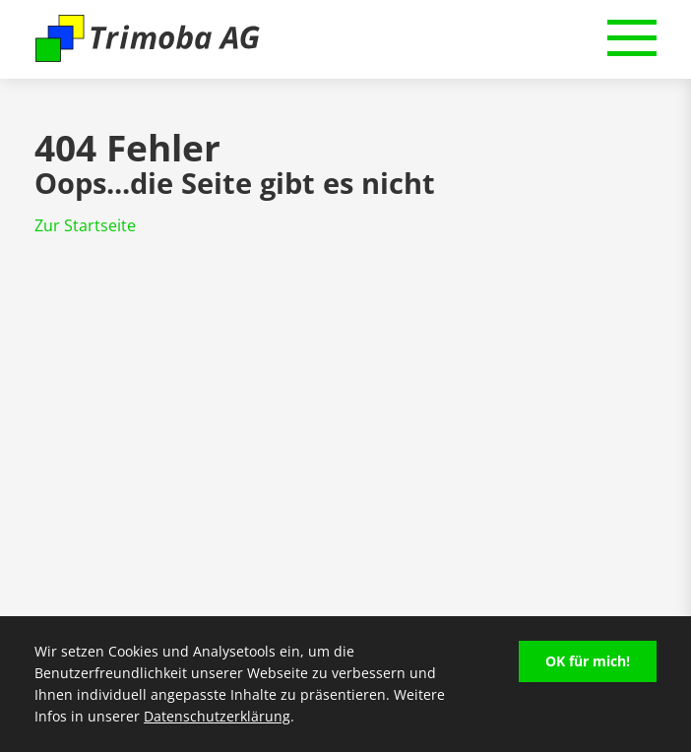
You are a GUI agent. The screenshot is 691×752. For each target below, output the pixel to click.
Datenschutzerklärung (217, 716)
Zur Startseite (85, 225)
